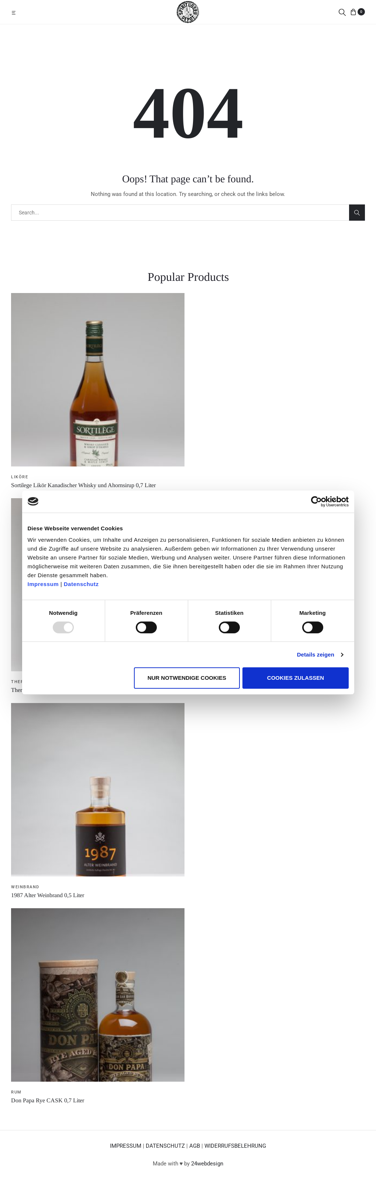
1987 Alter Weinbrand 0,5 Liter (47, 895)
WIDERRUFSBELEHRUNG (235, 1146)
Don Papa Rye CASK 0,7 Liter (47, 1100)
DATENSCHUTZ (165, 1146)
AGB (194, 1146)
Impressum (43, 584)
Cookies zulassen (295, 678)
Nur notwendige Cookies (187, 678)
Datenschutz (81, 584)
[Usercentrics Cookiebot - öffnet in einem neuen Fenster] (316, 501)
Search (357, 213)
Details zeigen (315, 654)
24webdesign (207, 1163)
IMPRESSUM (125, 1146)
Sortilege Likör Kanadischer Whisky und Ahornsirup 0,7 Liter (83, 485)
